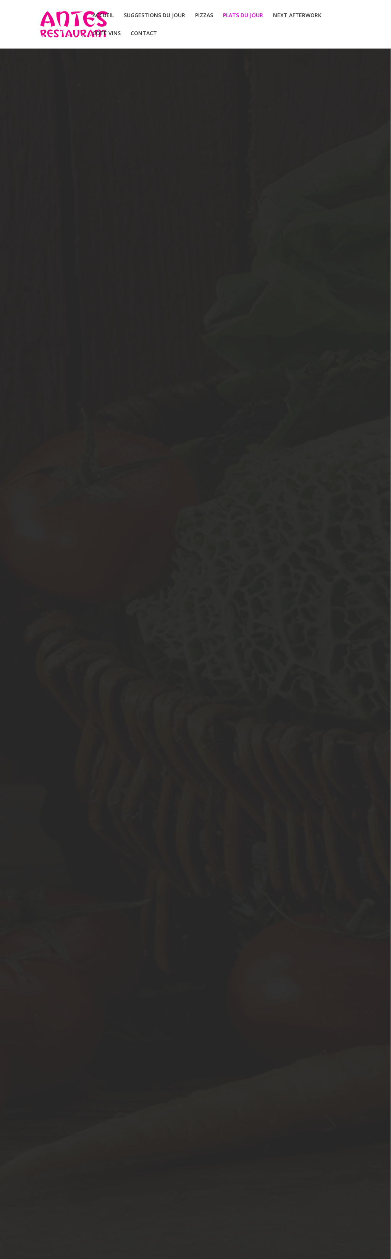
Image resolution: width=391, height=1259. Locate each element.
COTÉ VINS (106, 34)
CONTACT (144, 34)
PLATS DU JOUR (243, 16)
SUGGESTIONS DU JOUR (154, 16)
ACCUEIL (103, 16)
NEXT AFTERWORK (297, 16)
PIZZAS (204, 16)
